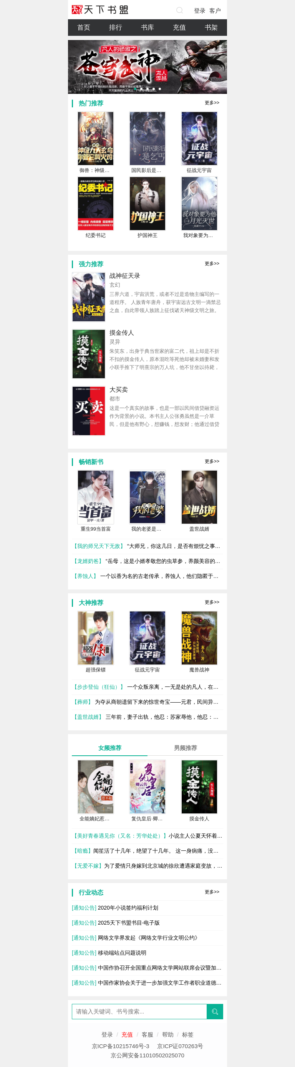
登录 (200, 10)
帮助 (168, 1034)
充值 (179, 27)
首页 (83, 27)
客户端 (215, 12)
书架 (211, 27)
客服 (147, 1034)
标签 (188, 1034)
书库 (147, 27)
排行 (115, 27)
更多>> (212, 102)
